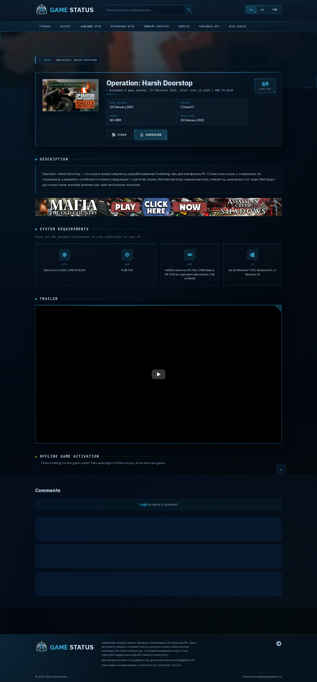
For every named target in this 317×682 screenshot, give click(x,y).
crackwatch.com (147, 665)
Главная (44, 26)
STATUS (64, 9)
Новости (184, 26)
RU (251, 10)
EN (262, 10)
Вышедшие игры (91, 26)
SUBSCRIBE (151, 135)
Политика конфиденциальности (262, 676)
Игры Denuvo (237, 26)
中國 (274, 9)
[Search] (147, 10)
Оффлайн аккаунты (156, 26)
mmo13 (176, 665)
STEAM (119, 135)
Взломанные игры (122, 26)
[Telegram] (279, 644)
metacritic (164, 665)
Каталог (65, 26)
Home (47, 60)
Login (143, 505)
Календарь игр (209, 26)
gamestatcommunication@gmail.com (173, 660)
